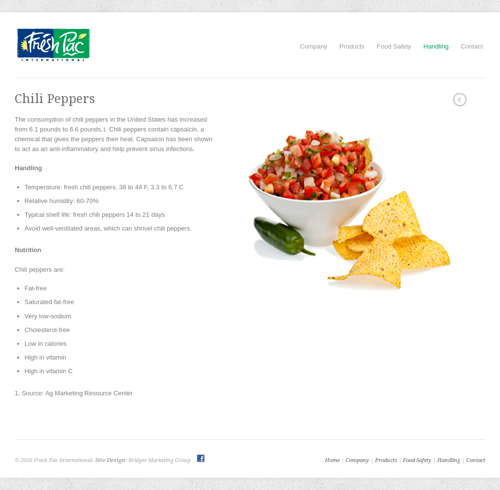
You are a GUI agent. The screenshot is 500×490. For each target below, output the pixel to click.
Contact (472, 46)
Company (313, 46)
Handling (436, 46)
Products (351, 46)
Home (332, 460)
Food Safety (394, 46)
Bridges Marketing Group (159, 460)
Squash (460, 99)
